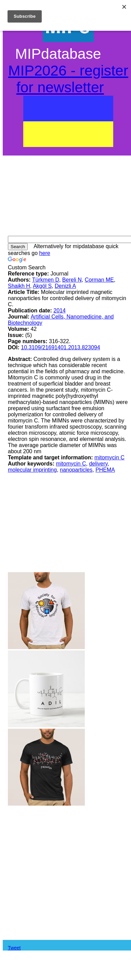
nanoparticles (76, 470)
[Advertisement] (68, 193)
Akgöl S (42, 286)
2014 (59, 310)
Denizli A (65, 286)
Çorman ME (99, 280)
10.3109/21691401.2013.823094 (60, 347)
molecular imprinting (32, 470)
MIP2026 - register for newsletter (68, 78)
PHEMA (105, 470)
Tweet (14, 948)
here (44, 253)
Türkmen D (45, 280)
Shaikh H (19, 286)
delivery (98, 464)
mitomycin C (109, 457)
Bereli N (72, 280)
